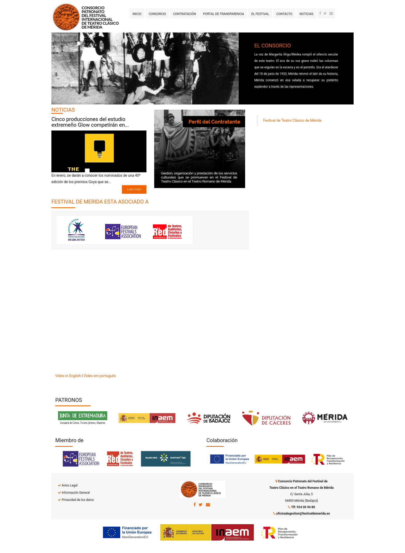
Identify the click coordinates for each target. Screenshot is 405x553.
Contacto (284, 14)
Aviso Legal (69, 485)
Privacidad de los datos (78, 500)
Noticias (306, 14)
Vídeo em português (99, 376)
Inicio (137, 14)
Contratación (184, 14)
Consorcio (157, 14)
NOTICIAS (63, 110)
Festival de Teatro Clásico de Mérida (292, 120)
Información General (76, 492)
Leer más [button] (134, 189)
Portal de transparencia (223, 14)
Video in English (68, 376)
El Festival (260, 14)
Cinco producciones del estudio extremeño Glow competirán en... (90, 122)
